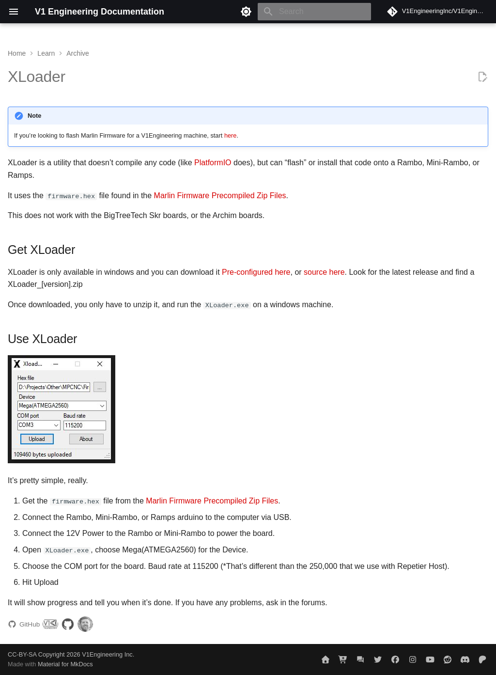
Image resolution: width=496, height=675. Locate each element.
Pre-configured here (256, 272)
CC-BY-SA (22, 654)
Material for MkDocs (65, 664)
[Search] (314, 11)
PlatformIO (212, 162)
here (230, 135)
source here (324, 272)
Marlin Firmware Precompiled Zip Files (220, 195)
